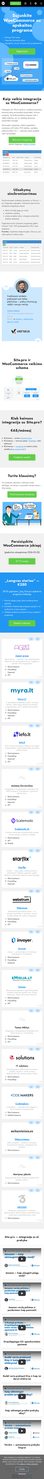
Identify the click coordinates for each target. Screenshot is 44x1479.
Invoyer (22, 948)
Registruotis (22, 51)
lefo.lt (22, 742)
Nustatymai (22, 1474)
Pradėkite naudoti (22, 457)
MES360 (22, 1207)
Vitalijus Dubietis (13, 310)
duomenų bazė (26, 438)
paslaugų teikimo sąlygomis (29, 1464)
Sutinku (22, 1469)
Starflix (22, 867)
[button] (15, 3)
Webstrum (22, 908)
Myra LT (22, 699)
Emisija (22, 987)
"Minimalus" (32, 441)
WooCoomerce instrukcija (22, 494)
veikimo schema (29, 144)
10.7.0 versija (22, 561)
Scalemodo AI (22, 829)
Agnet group (22, 655)
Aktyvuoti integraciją (22, 139)
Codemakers (22, 1103)
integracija (20, 446)
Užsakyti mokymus (22, 623)
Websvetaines (22, 1139)
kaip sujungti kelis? (18, 449)
